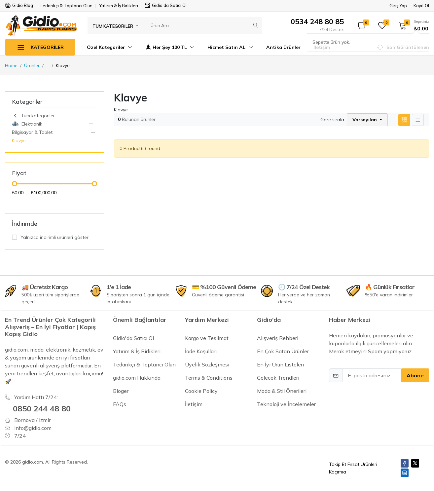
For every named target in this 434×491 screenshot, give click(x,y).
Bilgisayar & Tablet (32, 132)
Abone (415, 375)
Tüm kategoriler (33, 115)
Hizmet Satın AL (230, 47)
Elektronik (27, 124)
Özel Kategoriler (109, 47)
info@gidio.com (33, 428)
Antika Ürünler (283, 47)
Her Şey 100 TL (170, 47)
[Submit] (255, 25)
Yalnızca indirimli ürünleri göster (54, 237)
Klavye (19, 140)
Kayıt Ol (421, 6)
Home (11, 65)
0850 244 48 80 (42, 408)
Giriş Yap (398, 6)
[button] (411, 25)
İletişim (321, 47)
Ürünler (32, 65)
